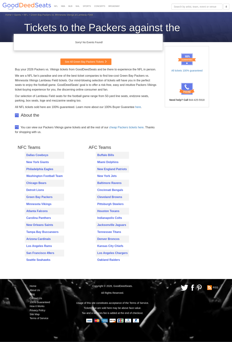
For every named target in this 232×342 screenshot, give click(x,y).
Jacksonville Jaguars (111, 224)
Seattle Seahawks (38, 259)
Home (8, 15)
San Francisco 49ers (40, 253)
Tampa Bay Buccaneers (42, 231)
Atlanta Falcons (37, 211)
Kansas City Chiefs (110, 246)
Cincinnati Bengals (110, 190)
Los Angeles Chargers (112, 253)
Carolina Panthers (38, 217)
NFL (56, 6)
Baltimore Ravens (109, 182)
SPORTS (87, 6)
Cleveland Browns (109, 197)
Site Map (35, 314)
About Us (35, 290)
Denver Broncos (108, 238)
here (138, 107)
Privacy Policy (37, 310)
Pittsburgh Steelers (110, 204)
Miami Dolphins (107, 162)
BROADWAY (114, 6)
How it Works (37, 306)
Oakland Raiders (108, 259)
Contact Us (36, 298)
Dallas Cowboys (37, 155)
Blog (32, 294)
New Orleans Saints (39, 224)
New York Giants (37, 162)
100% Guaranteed (40, 302)
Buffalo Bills (105, 155)
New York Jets (107, 175)
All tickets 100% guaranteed (187, 70)
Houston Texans (108, 211)
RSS (215, 287)
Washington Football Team (44, 175)
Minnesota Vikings (38, 204)
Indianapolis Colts (109, 217)
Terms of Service (39, 318)
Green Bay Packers (39, 197)
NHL (78, 6)
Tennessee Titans (109, 231)
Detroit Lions (35, 190)
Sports (17, 15)
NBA (63, 6)
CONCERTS (99, 6)
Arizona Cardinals (38, 238)
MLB (70, 6)
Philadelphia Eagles (39, 169)
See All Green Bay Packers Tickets (86, 61)
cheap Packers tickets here (126, 127)
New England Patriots (112, 169)
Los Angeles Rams (39, 246)
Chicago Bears (36, 182)
